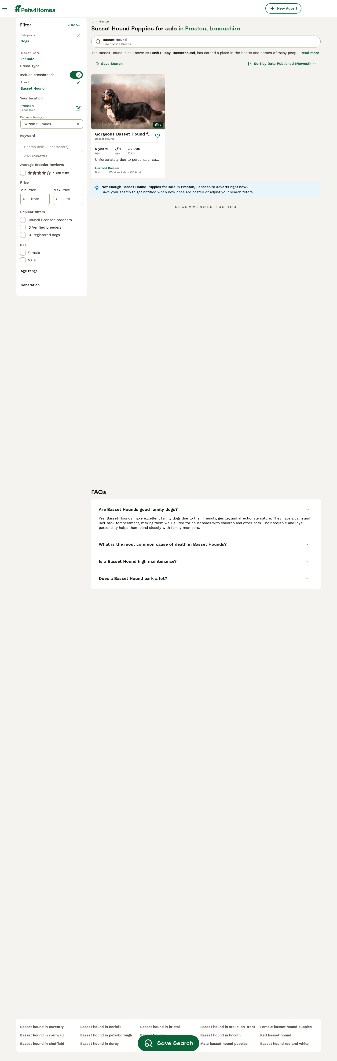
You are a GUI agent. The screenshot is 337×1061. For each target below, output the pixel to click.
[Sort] (282, 136)
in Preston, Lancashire (209, 101)
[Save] (157, 208)
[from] (35, 383)
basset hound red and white (284, 1044)
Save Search (109, 136)
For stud (31, 147)
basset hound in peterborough (106, 1035)
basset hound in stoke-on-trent (227, 1027)
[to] (68, 383)
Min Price (28, 374)
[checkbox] (23, 197)
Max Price (62, 374)
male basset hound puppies (224, 1044)
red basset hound (275, 1035)
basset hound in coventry (42, 1027)
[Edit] (78, 292)
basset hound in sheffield (42, 1044)
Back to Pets (29, 106)
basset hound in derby (99, 1044)
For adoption (59, 136)
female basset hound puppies (286, 1027)
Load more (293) (38, 272)
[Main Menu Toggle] (4, 8)
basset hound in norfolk (100, 1027)
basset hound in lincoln (220, 1035)
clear (76, 174)
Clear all (74, 97)
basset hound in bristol (160, 1027)
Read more (309, 125)
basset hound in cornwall (42, 1035)
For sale (31, 136)
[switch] (51, 165)
